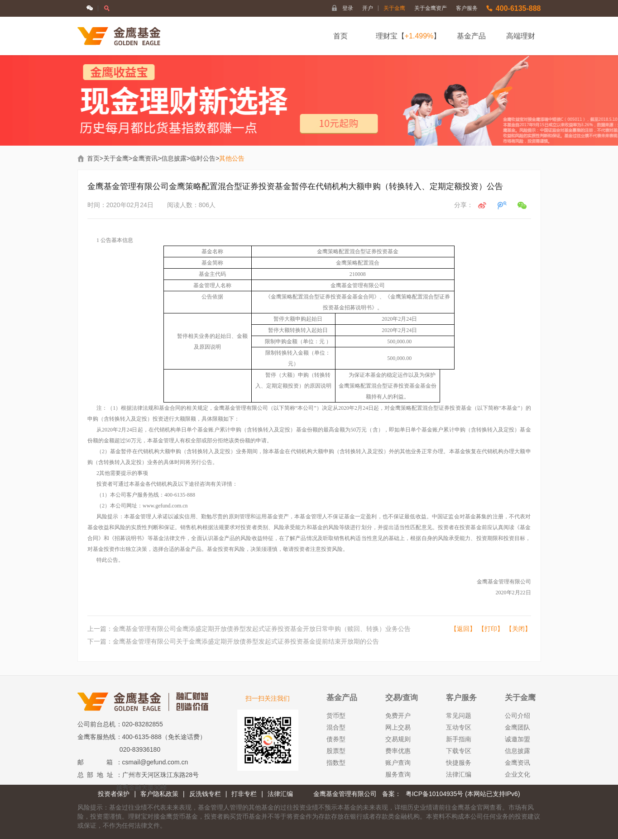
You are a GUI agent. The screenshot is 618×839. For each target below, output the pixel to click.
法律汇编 (458, 774)
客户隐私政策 (159, 793)
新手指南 (458, 739)
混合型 (335, 727)
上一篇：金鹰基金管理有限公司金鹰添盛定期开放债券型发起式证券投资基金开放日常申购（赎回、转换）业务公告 (249, 628)
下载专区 (458, 750)
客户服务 (467, 8)
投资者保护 (113, 793)
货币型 (335, 715)
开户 (370, 8)
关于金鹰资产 (430, 8)
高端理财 (520, 36)
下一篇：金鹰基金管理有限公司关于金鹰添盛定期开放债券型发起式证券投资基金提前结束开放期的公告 (233, 641)
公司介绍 (517, 715)
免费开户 (398, 715)
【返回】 (463, 628)
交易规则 (398, 739)
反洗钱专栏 (205, 793)
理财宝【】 (408, 36)
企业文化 (517, 774)
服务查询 (398, 774)
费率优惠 (398, 750)
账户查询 (398, 762)
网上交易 (398, 727)
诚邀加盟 (517, 739)
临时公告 (203, 158)
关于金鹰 (394, 8)
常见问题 (458, 715)
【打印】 (490, 628)
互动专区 (458, 727)
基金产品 (471, 36)
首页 (340, 36)
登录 (347, 8)
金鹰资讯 (145, 158)
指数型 (335, 762)
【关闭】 (518, 628)
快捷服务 (458, 762)
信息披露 (174, 158)
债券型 (335, 739)
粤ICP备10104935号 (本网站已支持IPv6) (463, 793)
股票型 (335, 750)
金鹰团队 (517, 727)
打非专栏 (244, 793)
